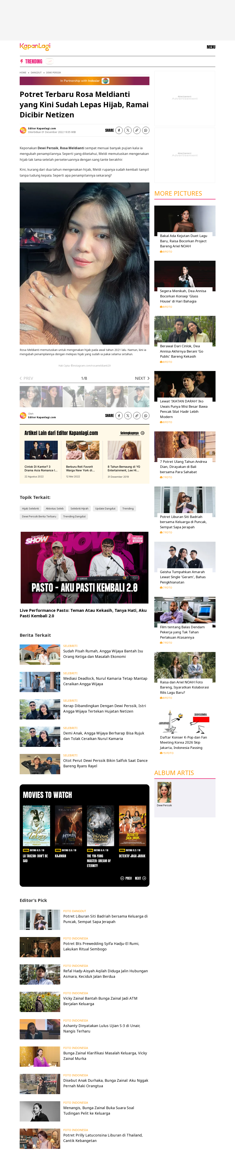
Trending (128, 508)
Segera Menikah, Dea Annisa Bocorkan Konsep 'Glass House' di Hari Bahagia (183, 295)
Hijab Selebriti (30, 508)
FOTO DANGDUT (74, 911)
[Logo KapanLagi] (35, 46)
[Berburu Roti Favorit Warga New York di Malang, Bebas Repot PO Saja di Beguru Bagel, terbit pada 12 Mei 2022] (82, 459)
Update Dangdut (105, 508)
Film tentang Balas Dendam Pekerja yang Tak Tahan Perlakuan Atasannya (182, 632)
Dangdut (36, 72)
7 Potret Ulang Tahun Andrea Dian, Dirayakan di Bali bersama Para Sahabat (183, 466)
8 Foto (166, 251)
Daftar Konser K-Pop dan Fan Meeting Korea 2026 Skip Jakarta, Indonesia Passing (183, 742)
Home (23, 72)
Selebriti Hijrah (79, 508)
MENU (211, 47)
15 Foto (167, 753)
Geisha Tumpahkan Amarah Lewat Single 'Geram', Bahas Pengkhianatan (183, 576)
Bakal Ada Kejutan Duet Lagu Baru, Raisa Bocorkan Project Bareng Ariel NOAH (183, 240)
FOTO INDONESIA (75, 938)
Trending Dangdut (74, 516)
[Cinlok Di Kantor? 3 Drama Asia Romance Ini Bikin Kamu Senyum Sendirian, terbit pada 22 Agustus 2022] (41, 459)
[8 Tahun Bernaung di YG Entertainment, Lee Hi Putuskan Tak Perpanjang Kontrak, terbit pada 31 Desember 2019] (124, 459)
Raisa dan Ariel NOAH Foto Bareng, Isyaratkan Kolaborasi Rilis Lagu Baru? (184, 687)
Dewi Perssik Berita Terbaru (39, 516)
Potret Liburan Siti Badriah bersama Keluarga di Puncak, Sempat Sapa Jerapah (183, 521)
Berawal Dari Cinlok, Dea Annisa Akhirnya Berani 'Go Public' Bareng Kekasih (181, 351)
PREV (28, 378)
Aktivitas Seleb (55, 508)
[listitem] (49, 61)
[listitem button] (137, 130)
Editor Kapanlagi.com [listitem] (42, 128)
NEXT (140, 378)
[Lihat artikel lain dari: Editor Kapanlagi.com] (132, 433)
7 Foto (166, 477)
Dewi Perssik (53, 72)
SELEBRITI (70, 645)
